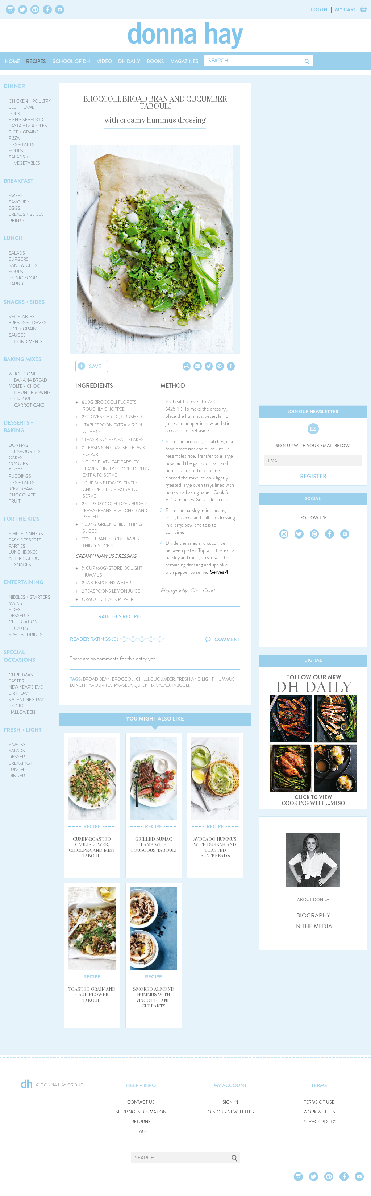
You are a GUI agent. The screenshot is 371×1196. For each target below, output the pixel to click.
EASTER (16, 681)
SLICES (16, 470)
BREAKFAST (18, 181)
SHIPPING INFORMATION (141, 1112)
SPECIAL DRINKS (25, 634)
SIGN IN (230, 1102)
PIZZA (14, 138)
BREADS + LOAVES (27, 322)
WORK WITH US (319, 1112)
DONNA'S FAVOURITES (25, 448)
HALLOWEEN (22, 712)
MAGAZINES (184, 61)
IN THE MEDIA (313, 927)
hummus (225, 679)
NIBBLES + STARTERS (29, 597)
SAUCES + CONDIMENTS (26, 338)
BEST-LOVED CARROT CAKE (27, 402)
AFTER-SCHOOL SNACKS (25, 561)
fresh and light (195, 679)
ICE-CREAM (21, 489)
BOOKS (155, 61)
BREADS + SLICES (26, 214)
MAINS (15, 603)
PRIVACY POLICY (319, 1122)
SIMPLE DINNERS (26, 534)
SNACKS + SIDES (24, 302)
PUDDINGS (20, 476)
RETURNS (141, 1122)
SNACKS (17, 744)
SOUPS (16, 151)
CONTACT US (141, 1102)
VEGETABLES (22, 316)
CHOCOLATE (22, 495)
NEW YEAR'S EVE (26, 687)
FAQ (141, 1132)
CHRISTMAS (21, 675)
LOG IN (319, 9)
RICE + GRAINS (24, 132)
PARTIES (17, 546)
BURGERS (19, 259)
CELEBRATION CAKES (23, 625)
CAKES (15, 457)
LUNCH (13, 238)
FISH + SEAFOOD (26, 119)
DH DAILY (129, 61)
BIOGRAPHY (313, 916)
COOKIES (18, 464)
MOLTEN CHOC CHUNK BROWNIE (30, 389)
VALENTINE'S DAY (26, 699)
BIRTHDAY (19, 693)
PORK (14, 113)
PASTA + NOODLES (28, 126)
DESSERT (18, 757)
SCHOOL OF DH (71, 61)
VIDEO (104, 61)
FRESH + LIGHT (23, 730)
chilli (142, 679)
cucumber (162, 679)
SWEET (15, 196)
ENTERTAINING (23, 582)
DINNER (14, 86)
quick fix (144, 685)
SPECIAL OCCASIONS (19, 656)
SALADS (17, 253)
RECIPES (36, 61)
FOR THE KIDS (21, 519)
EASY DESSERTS (25, 540)
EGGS (14, 208)
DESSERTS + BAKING (18, 426)
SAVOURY (19, 202)
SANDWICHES (23, 265)
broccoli (123, 679)
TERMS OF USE (319, 1102)
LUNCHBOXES (23, 552)
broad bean (97, 679)
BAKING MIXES (22, 359)
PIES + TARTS (21, 144)
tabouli (180, 685)
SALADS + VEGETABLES (25, 160)
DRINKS (16, 220)
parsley (123, 685)
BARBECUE (20, 284)
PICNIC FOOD (23, 278)
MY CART (345, 9)
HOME (12, 61)
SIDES (15, 609)
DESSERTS (19, 616)
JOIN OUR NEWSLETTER (230, 1112)
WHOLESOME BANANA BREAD (28, 377)
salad (163, 685)
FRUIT (15, 501)
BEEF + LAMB (21, 107)
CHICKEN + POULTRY (30, 101)
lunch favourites (91, 685)
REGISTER (313, 476)
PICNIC (16, 705)
